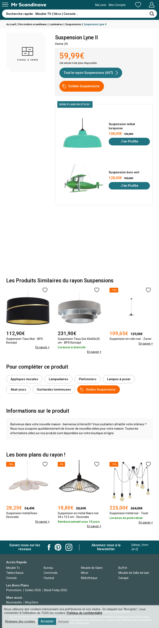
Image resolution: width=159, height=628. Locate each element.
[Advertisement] (79, 243)
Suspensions (73, 24)
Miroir (84, 572)
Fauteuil (49, 578)
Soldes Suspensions (81, 86)
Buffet (122, 567)
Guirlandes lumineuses (54, 389)
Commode (51, 572)
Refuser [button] (63, 621)
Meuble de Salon (92, 567)
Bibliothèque (89, 578)
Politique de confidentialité (84, 613)
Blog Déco (31, 602)
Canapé (123, 578)
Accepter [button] (47, 621)
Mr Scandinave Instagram (68, 547)
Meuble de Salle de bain (133, 572)
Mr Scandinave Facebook (49, 547)
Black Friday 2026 (55, 590)
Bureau (48, 567)
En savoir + (42, 347)
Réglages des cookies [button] (20, 621)
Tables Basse (15, 572)
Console (11, 578)
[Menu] (5, 4)
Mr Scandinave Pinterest (58, 547)
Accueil (11, 24)
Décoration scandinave (32, 24)
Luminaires (56, 24)
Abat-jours (18, 389)
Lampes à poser (119, 379)
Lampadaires (58, 379)
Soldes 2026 (33, 590)
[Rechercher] (152, 14)
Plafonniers (87, 379)
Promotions (14, 590)
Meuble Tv (13, 567)
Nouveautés (14, 602)
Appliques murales (24, 379)
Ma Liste (116, 4)
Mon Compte (144, 4)
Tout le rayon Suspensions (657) (91, 73)
